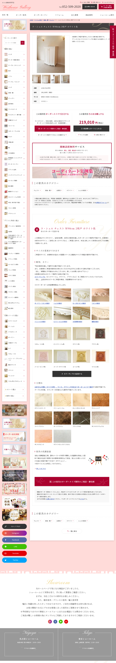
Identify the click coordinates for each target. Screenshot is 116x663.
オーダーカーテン (41, 15)
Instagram (50, 622)
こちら (82, 499)
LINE (61, 622)
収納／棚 (46, 20)
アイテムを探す (38, 20)
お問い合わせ (50, 499)
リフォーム (59, 15)
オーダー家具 (21, 15)
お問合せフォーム (101, 203)
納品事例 (89, 15)
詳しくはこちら (41, 469)
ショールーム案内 (107, 15)
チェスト (51, 20)
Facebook (55, 622)
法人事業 (74, 15)
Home (31, 20)
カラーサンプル (40, 277)
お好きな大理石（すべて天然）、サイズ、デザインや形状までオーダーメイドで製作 (64, 387)
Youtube (66, 622)
